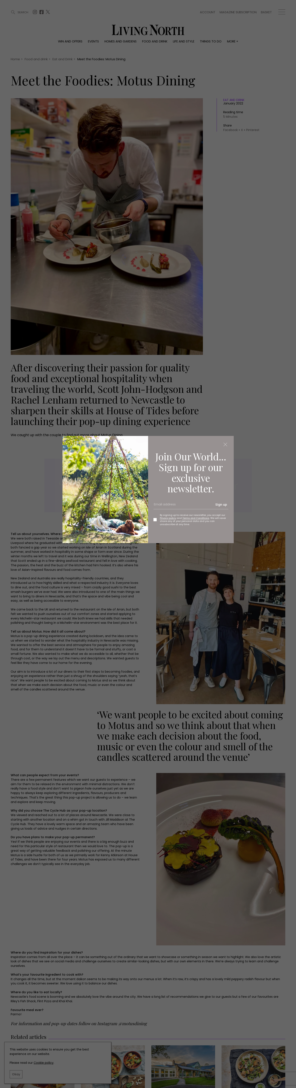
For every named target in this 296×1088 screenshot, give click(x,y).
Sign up (221, 504)
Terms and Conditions (195, 518)
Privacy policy (168, 518)
